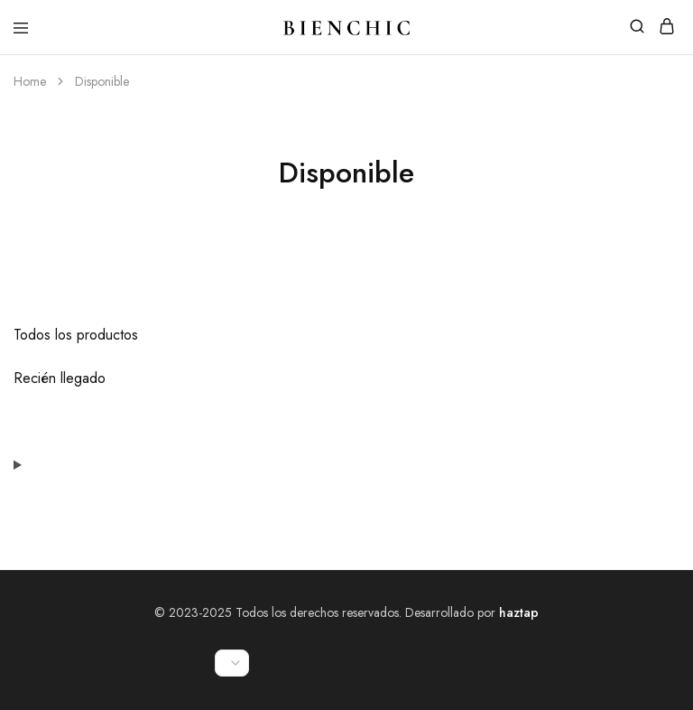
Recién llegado (60, 378)
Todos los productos (76, 334)
